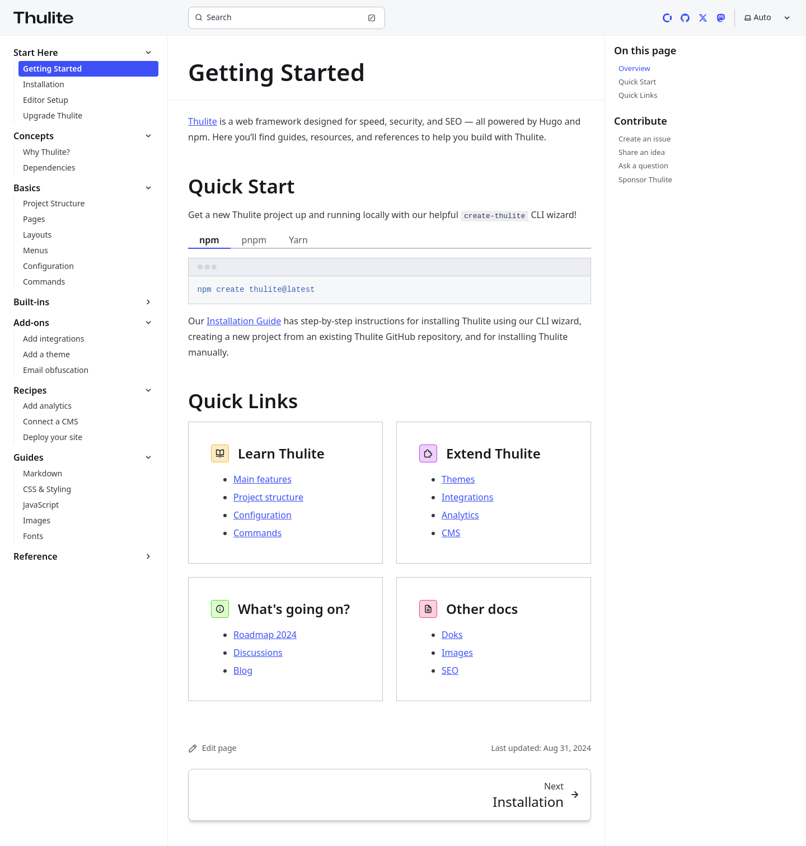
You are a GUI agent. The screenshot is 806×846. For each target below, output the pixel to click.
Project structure (268, 497)
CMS (451, 533)
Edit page (212, 748)
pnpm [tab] (254, 240)
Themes (458, 479)
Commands (257, 533)
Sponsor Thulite (645, 179)
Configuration (262, 515)
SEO (450, 670)
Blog (242, 670)
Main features (262, 479)
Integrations (467, 497)
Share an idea (641, 152)
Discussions (258, 652)
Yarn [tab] (298, 240)
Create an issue (644, 139)
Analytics (460, 515)
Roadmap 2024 (265, 634)
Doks (452, 634)
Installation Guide (244, 321)
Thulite (202, 121)
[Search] (286, 18)
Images (457, 652)
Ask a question (643, 165)
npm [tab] (209, 240)
